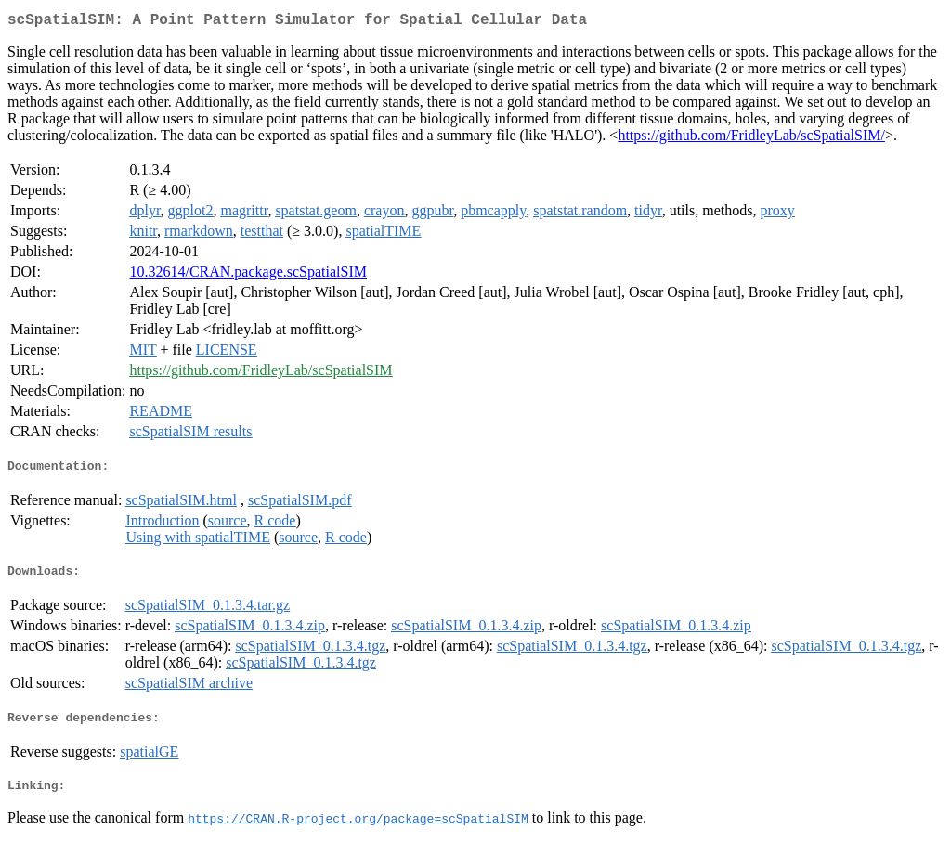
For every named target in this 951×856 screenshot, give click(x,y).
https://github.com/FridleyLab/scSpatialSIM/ (751, 139)
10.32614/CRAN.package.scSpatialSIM (248, 275)
